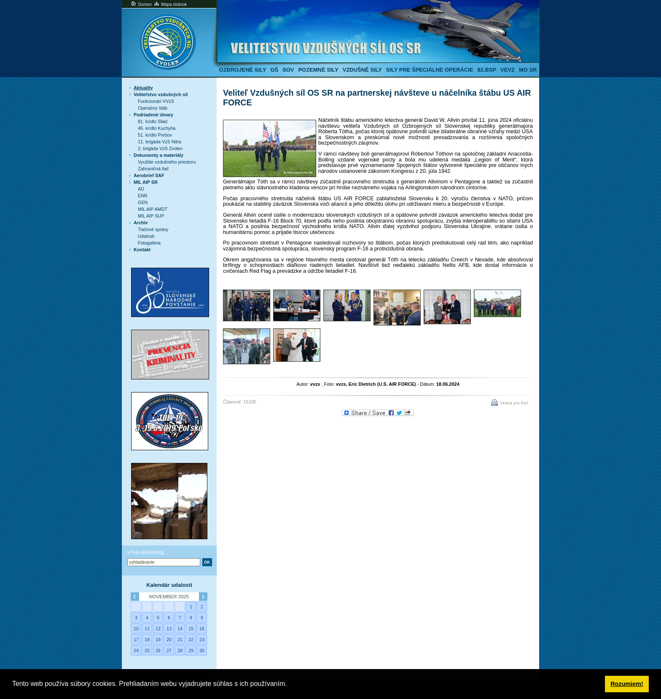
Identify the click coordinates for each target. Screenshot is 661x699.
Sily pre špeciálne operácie (429, 70)
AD (141, 188)
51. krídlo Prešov (155, 134)
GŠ (274, 70)
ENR (143, 195)
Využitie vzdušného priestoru (167, 161)
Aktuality (143, 87)
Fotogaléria (149, 242)
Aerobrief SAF (149, 175)
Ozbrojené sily (242, 70)
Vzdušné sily (362, 70)
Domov (141, 4)
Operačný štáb (152, 107)
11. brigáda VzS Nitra (159, 141)
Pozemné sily (318, 70)
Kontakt (142, 249)
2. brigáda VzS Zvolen (160, 148)
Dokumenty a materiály (158, 155)
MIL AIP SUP (151, 215)
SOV (288, 70)
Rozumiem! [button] (626, 683)
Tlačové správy (153, 229)
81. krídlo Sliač (153, 121)
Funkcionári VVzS (156, 101)
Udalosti (146, 236)
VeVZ (507, 70)
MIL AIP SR (146, 182)
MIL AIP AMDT (152, 209)
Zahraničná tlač (153, 168)
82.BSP (486, 70)
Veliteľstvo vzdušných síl (161, 94)
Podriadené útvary (153, 114)
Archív (141, 222)
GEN (143, 202)
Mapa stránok (170, 4)
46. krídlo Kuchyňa (156, 128)
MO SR (528, 70)
